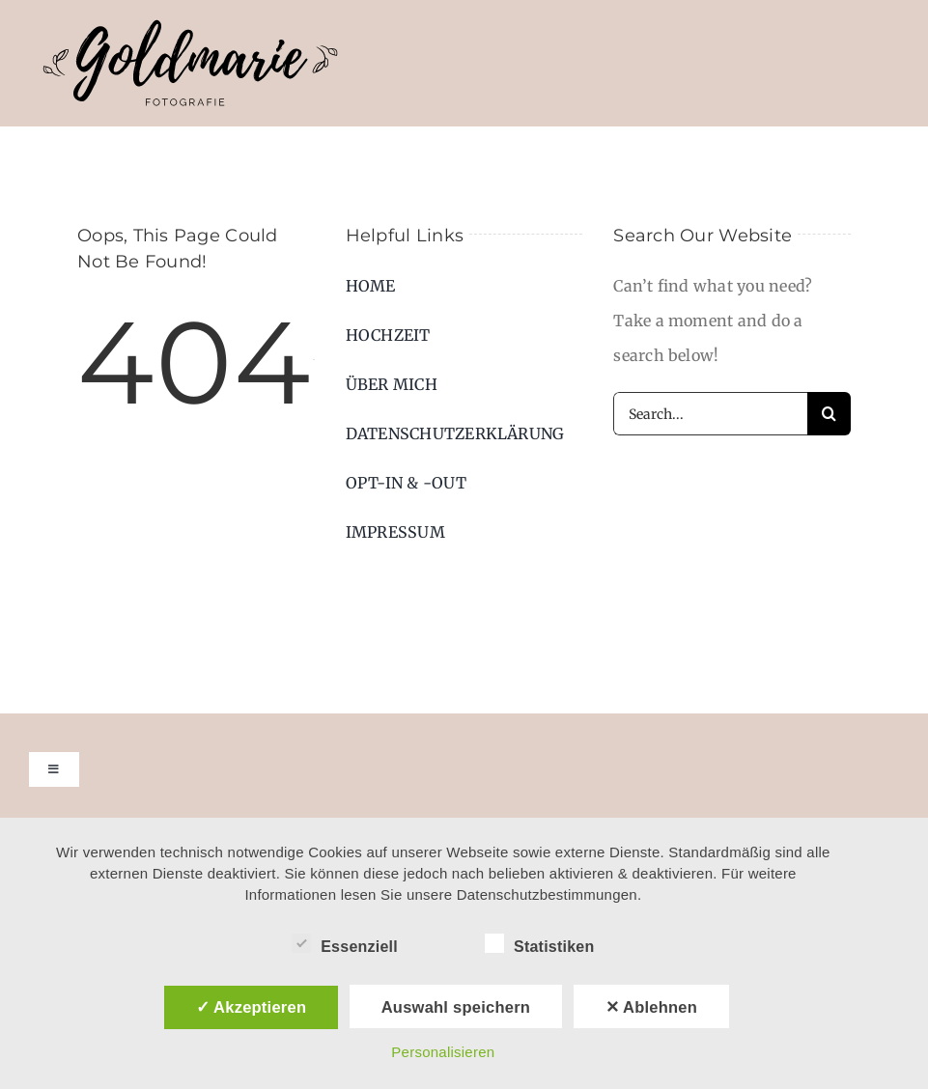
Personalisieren (442, 1052)
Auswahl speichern (455, 1007)
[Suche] (829, 413)
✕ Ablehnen (651, 1007)
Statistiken (540, 944)
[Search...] (710, 413)
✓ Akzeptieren (251, 1007)
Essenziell (345, 944)
